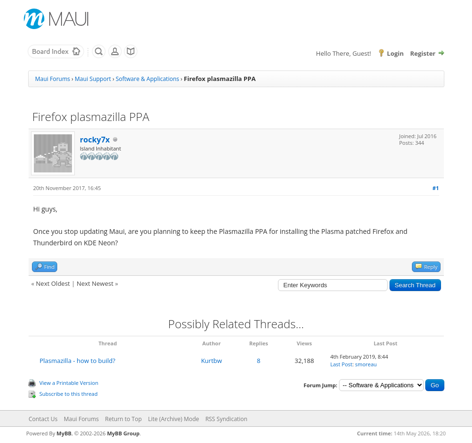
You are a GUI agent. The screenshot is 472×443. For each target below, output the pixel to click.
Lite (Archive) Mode (173, 419)
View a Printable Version (69, 382)
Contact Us (43, 419)
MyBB (64, 433)
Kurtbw (211, 360)
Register (422, 53)
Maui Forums (52, 79)
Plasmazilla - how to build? (77, 360)
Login (395, 53)
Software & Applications (147, 79)
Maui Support (93, 79)
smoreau (366, 364)
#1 (435, 187)
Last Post (341, 364)
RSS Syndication (226, 419)
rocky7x (95, 139)
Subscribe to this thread (69, 393)
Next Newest (95, 283)
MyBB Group (123, 433)
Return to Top (123, 419)
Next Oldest (53, 283)
